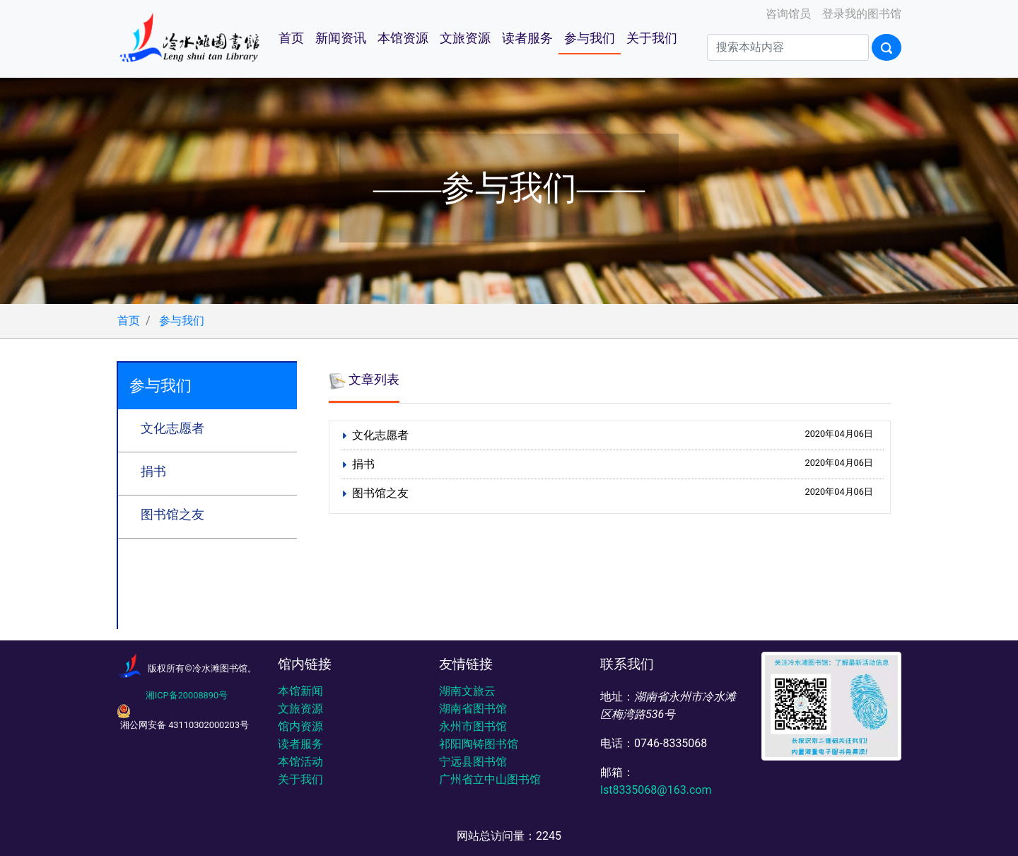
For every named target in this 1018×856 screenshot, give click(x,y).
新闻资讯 (340, 38)
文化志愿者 (172, 428)
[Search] (788, 47)
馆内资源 (300, 726)
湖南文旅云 (467, 691)
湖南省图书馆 (473, 708)
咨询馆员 (787, 13)
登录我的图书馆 (860, 13)
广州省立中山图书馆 (490, 779)
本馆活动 (300, 761)
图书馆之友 (172, 515)
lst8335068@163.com (655, 790)
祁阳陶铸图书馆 (478, 744)
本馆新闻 (300, 691)
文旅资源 (465, 38)
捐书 (153, 471)
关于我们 (651, 38)
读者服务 (527, 38)
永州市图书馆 (473, 726)
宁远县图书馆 (473, 761)
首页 (291, 38)
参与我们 (589, 38)
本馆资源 (403, 38)
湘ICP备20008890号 (187, 695)
